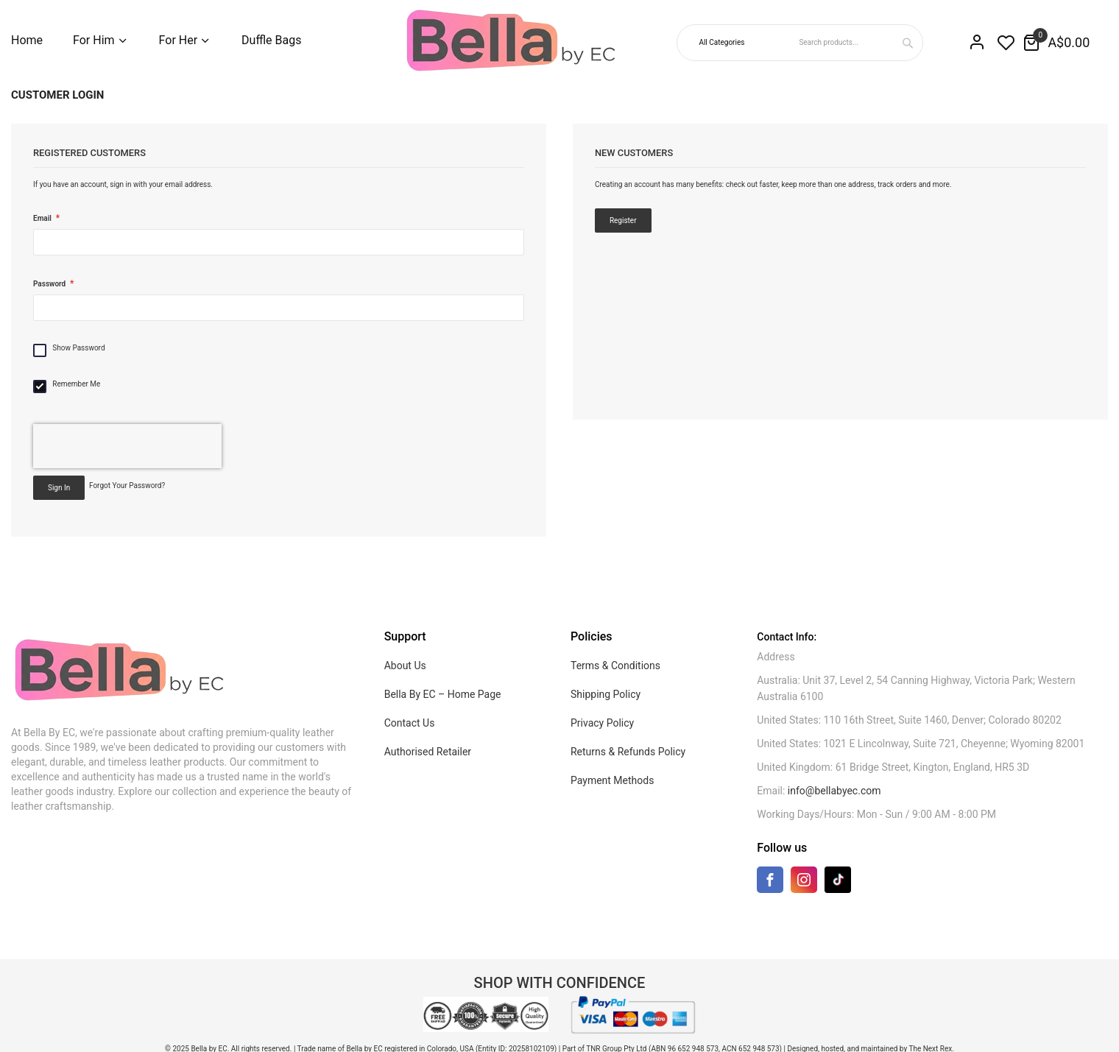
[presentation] (127, 446)
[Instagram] (804, 883)
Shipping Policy (605, 694)
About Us (405, 665)
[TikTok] (838, 879)
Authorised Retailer (427, 752)
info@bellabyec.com (834, 791)
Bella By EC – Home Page (442, 694)
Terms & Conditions (615, 665)
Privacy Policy (602, 723)
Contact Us (409, 723)
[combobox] (858, 42)
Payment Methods (612, 780)
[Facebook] (770, 883)
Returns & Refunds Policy (628, 752)
